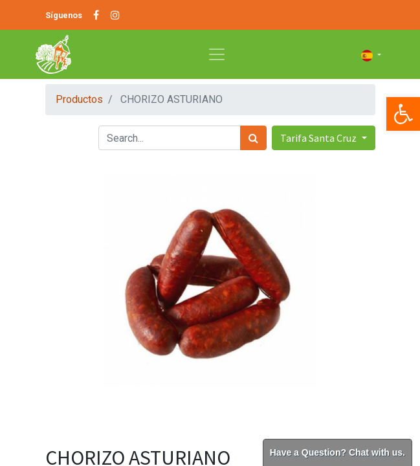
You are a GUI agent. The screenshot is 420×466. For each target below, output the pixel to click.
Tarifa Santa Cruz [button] (319, 137)
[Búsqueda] (253, 138)
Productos (79, 99)
